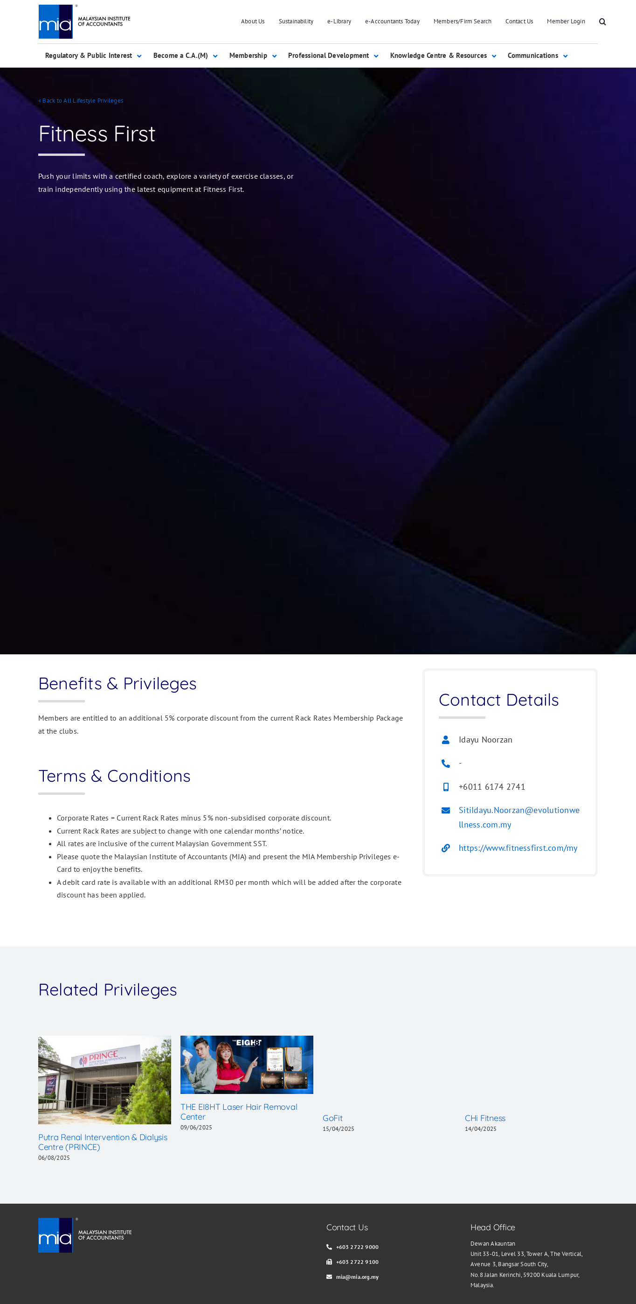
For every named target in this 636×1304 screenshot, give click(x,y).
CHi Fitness (485, 1118)
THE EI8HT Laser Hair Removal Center (238, 1111)
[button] (602, 22)
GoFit (333, 1118)
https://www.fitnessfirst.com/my (518, 847)
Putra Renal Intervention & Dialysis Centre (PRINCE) (102, 1142)
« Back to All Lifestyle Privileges (80, 101)
